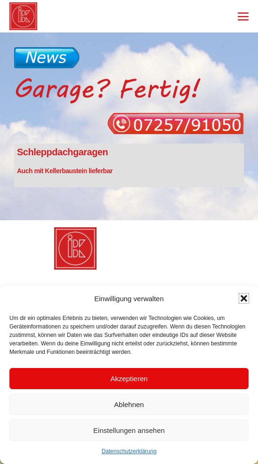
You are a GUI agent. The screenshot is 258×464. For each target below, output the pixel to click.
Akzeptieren (128, 379)
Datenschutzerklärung (129, 451)
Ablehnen (129, 404)
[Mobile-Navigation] (243, 16)
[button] (244, 298)
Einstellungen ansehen (129, 430)
